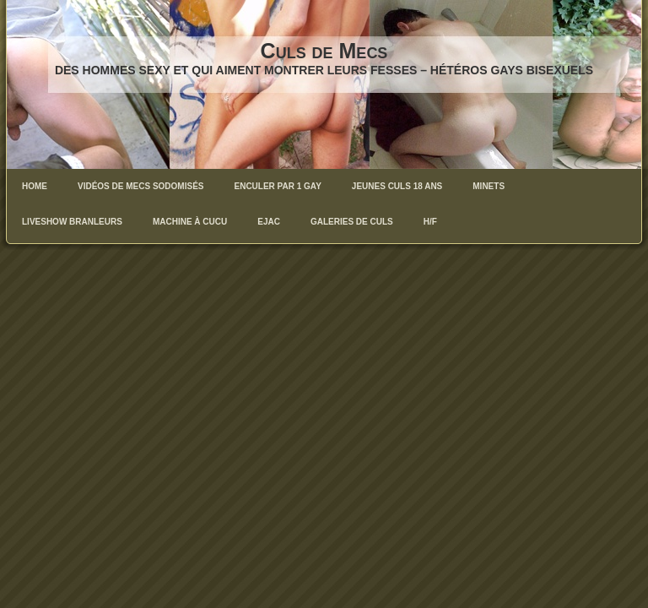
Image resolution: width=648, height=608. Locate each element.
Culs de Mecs (324, 50)
